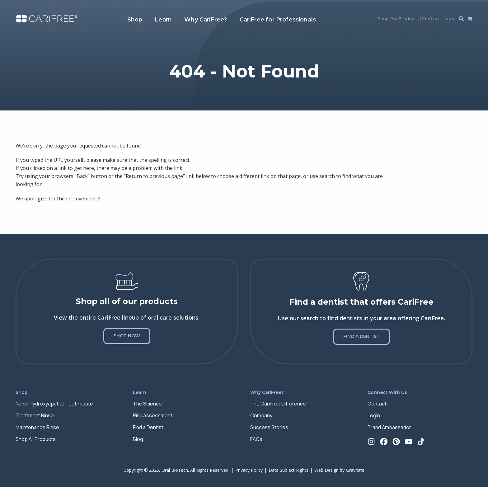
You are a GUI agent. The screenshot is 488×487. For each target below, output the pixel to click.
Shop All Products (36, 439)
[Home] (47, 18)
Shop (135, 19)
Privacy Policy (249, 470)
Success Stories (269, 427)
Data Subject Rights (288, 470)
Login (449, 18)
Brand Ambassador (389, 427)
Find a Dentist (361, 336)
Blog (138, 439)
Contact (431, 18)
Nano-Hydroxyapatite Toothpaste (54, 403)
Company (261, 415)
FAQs (256, 439)
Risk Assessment (152, 415)
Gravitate (355, 470)
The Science (147, 403)
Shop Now (127, 336)
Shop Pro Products (398, 18)
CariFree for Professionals (278, 19)
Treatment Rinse (35, 415)
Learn (163, 19)
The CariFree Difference (278, 403)
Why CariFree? (205, 19)
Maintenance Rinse (37, 427)
